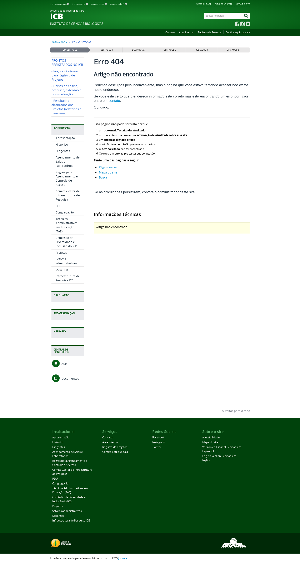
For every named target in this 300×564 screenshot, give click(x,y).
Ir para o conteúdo (60, 4)
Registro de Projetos (209, 32)
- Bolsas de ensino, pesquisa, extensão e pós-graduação (66, 90)
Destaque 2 (138, 50)
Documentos (65, 379)
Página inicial (59, 42)
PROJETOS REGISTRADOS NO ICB (67, 63)
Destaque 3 (170, 50)
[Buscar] (246, 16)
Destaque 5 (233, 50)
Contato (170, 32)
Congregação (65, 212)
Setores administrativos (66, 261)
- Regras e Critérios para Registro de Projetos (64, 75)
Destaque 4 (201, 50)
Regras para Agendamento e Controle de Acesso (67, 178)
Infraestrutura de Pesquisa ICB (68, 278)
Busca (103, 177)
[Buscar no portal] (223, 16)
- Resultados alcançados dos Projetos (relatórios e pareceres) (66, 107)
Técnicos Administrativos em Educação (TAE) (67, 225)
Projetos (61, 253)
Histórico (62, 144)
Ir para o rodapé (118, 4)
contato (114, 101)
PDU (58, 206)
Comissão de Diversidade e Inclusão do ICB (66, 242)
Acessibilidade (203, 3)
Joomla (122, 558)
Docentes (62, 270)
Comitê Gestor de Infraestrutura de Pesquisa (68, 195)
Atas (59, 364)
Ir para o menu (80, 4)
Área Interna (186, 32)
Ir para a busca (99, 4)
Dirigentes (63, 151)
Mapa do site (243, 3)
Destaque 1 (107, 50)
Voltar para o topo (235, 411)
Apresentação (65, 138)
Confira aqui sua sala (238, 32)
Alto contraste (223, 3)
